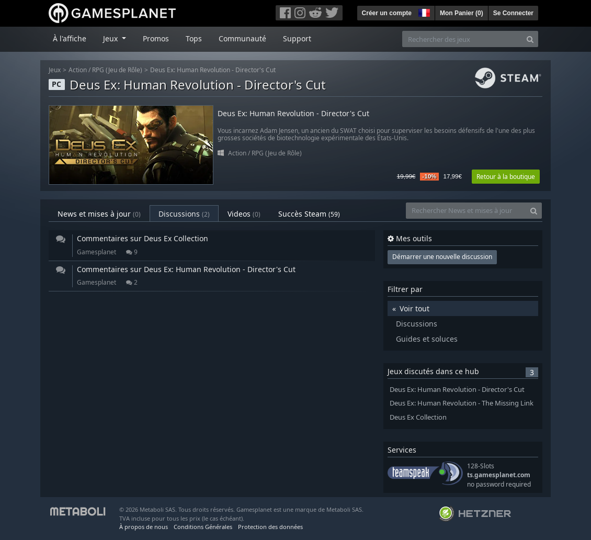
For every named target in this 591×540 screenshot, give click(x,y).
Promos (156, 38)
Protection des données (270, 527)
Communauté (242, 38)
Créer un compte (387, 13)
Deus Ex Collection (418, 417)
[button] (423, 11)
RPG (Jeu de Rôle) (117, 70)
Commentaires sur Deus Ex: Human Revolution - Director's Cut (186, 269)
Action (78, 70)
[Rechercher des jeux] (462, 39)
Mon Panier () (461, 13)
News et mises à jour (99, 214)
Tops (194, 38)
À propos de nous (143, 527)
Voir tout (414, 308)
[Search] (530, 39)
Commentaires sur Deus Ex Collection (142, 238)
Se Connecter (513, 13)
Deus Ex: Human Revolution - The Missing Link (461, 403)
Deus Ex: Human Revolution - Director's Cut (213, 70)
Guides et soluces (427, 339)
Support (297, 38)
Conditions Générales (203, 527)
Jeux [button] (111, 38)
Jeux (55, 70)
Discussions (184, 214)
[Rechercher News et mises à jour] (466, 211)
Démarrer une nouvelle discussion (442, 256)
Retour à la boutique (505, 176)
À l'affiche (69, 38)
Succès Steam (309, 214)
